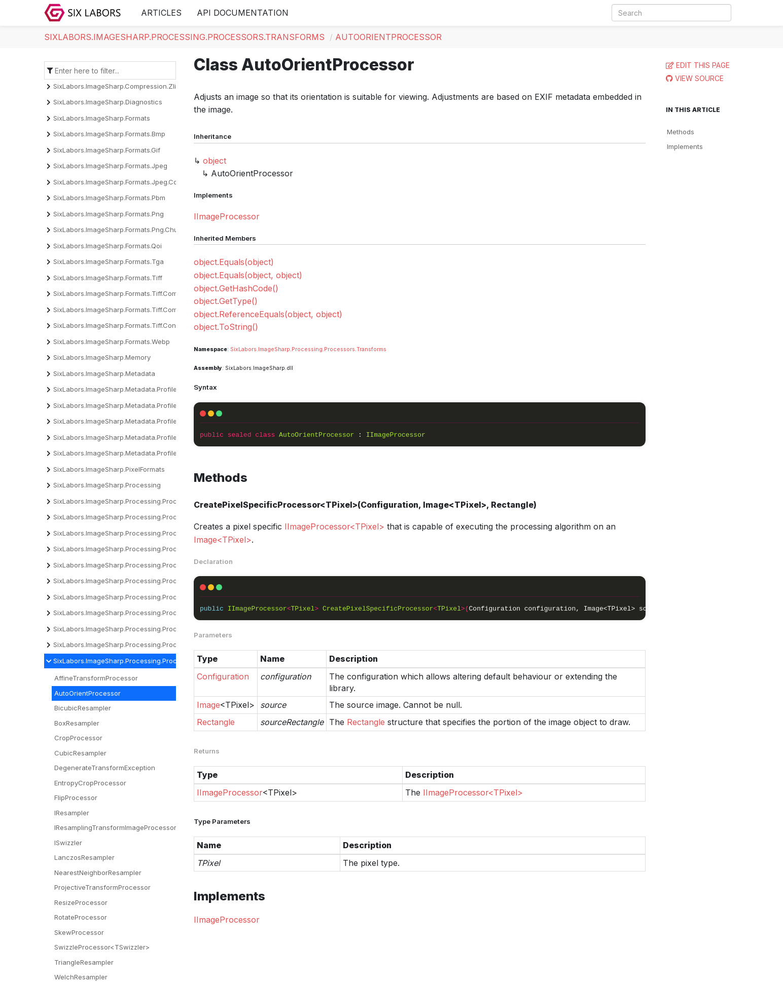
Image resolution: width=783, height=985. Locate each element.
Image (208, 705)
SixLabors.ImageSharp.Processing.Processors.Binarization (145, 517)
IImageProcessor (227, 216)
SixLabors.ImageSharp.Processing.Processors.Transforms (184, 37)
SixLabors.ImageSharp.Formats (101, 118)
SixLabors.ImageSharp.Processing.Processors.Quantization (146, 644)
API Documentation (243, 13)
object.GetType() (226, 301)
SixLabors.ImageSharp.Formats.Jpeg (110, 166)
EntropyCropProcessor (90, 783)
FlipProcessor (75, 797)
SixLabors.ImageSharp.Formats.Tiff (107, 278)
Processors (339, 349)
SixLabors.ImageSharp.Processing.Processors (125, 501)
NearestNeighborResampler (97, 872)
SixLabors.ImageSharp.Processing (107, 485)
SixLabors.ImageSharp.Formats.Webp (111, 341)
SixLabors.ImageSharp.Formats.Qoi (107, 246)
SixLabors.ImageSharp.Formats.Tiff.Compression (129, 293)
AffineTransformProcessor (96, 678)
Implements (685, 146)
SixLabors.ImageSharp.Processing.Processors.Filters (136, 597)
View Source (699, 78)
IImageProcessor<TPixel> (334, 526)
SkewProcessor (79, 932)
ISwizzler (68, 843)
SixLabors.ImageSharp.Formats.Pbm (109, 198)
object (214, 161)
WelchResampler (81, 977)
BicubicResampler (82, 708)
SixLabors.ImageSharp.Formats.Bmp (109, 134)
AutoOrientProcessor (388, 37)
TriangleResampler (84, 962)
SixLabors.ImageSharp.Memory (102, 357)
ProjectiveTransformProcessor (102, 887)
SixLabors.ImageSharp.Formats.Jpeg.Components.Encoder (145, 182)
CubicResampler (80, 753)
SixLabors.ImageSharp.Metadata (104, 373)
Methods (680, 132)
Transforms (371, 349)
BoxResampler (76, 723)
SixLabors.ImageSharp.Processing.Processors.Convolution (145, 533)
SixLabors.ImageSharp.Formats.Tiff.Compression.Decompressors (155, 310)
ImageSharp (274, 349)
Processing (307, 349)
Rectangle (216, 722)
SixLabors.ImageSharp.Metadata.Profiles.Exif (123, 405)
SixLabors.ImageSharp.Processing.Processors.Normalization (148, 613)
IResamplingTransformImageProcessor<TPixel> (129, 827)
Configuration (223, 676)
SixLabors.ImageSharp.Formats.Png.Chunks (121, 229)
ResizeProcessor (81, 902)
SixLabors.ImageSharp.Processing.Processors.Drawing (139, 565)
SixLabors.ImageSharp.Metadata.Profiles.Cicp (124, 389)
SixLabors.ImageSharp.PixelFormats (109, 469)
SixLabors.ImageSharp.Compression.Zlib (116, 86)
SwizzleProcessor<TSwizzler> (102, 947)
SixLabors (243, 349)
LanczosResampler (84, 857)
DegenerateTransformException (104, 768)
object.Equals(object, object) (248, 275)
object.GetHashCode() (236, 288)
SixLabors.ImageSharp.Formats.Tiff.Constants (124, 325)
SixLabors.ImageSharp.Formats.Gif (106, 150)
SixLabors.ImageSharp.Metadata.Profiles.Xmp (124, 453)
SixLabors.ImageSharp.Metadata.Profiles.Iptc (123, 437)
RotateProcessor (80, 917)
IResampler (71, 813)
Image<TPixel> (223, 540)
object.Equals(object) (234, 262)
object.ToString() (226, 327)
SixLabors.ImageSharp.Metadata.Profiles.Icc (122, 421)
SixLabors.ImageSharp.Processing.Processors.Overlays (140, 629)
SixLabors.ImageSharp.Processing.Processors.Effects (137, 581)
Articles (161, 13)
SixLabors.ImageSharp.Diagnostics (107, 102)
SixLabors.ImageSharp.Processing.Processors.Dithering (140, 549)
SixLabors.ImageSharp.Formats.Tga (108, 261)
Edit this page (703, 65)
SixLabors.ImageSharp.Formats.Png (108, 214)
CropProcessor (78, 738)
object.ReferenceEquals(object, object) (268, 314)
